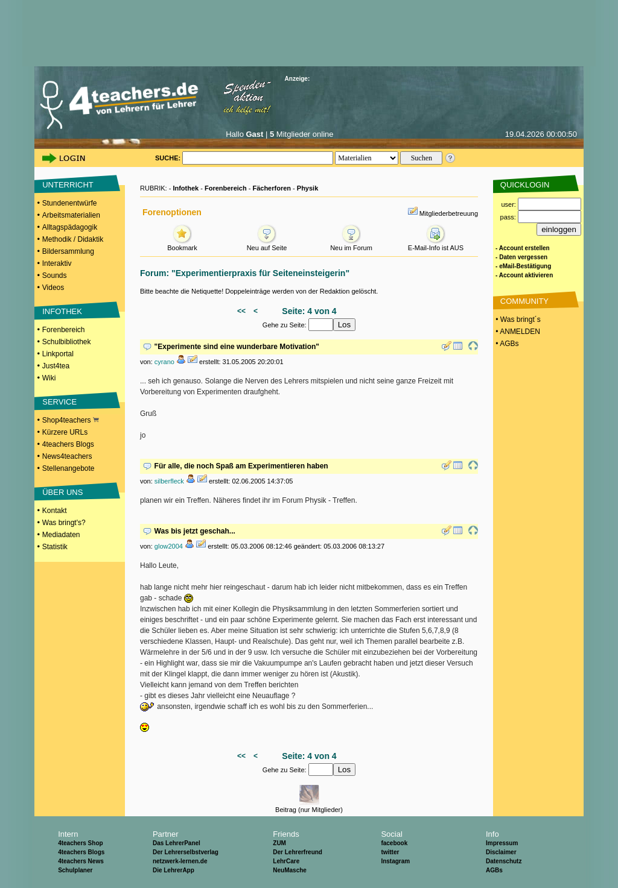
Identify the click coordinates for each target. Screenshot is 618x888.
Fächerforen (271, 188)
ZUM (279, 843)
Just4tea (55, 366)
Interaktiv (57, 263)
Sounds (54, 275)
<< (241, 311)
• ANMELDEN (517, 331)
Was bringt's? (64, 522)
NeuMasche (290, 870)
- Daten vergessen (521, 257)
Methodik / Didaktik (72, 239)
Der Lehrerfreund (297, 852)
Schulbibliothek (66, 342)
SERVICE (59, 401)
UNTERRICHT (68, 184)
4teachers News (81, 861)
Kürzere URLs (65, 432)
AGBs (494, 870)
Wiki (49, 378)
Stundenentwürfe (69, 203)
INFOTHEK (62, 311)
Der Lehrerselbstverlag (185, 852)
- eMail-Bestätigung (523, 266)
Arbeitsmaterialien (71, 215)
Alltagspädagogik (69, 227)
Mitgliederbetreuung (448, 213)
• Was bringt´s (517, 319)
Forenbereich (63, 330)
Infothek (186, 188)
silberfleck (169, 481)
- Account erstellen (522, 248)
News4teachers (67, 456)
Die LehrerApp (173, 870)
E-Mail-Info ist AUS (436, 244)
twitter (390, 852)
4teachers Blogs (68, 444)
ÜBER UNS (62, 492)
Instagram (395, 861)
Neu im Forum (351, 244)
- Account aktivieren (524, 275)
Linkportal (58, 354)
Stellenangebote (68, 468)
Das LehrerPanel (176, 843)
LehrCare (286, 861)
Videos (53, 287)
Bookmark (182, 244)
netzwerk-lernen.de (180, 861)
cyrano (164, 361)
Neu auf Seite (267, 244)
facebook (394, 843)
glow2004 (168, 546)
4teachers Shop (80, 843)
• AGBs (506, 343)
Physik (307, 188)
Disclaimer (501, 852)
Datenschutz (503, 861)
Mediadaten (61, 535)
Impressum (502, 843)
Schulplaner (75, 870)
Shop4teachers (70, 420)
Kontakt (54, 510)
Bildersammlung (68, 251)
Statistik (55, 547)
